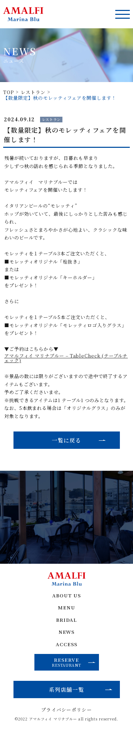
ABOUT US (66, 596)
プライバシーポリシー (66, 711)
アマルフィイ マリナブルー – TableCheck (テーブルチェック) (66, 358)
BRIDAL (66, 621)
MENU (67, 609)
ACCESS (66, 645)
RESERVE (74, 663)
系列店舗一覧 (66, 691)
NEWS (66, 633)
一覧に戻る (66, 440)
